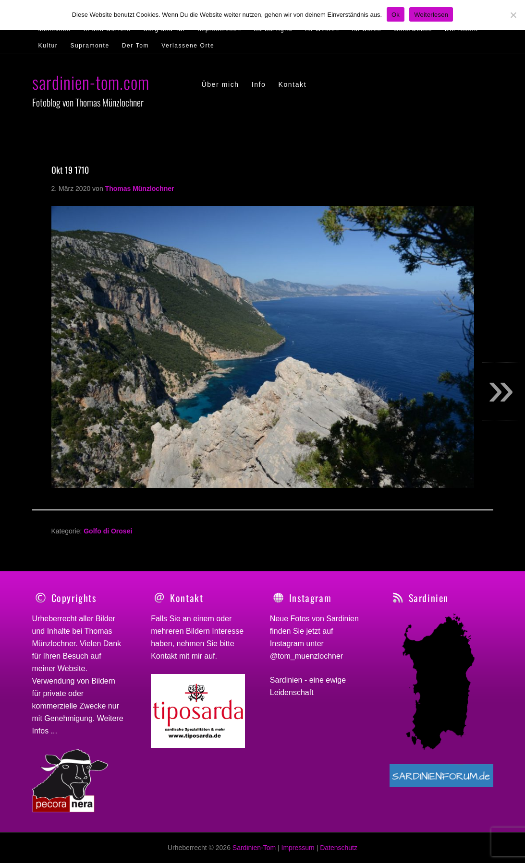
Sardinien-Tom (254, 847)
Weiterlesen (431, 14)
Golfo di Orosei (108, 531)
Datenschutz (338, 847)
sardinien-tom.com (90, 82)
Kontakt (164, 656)
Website (71, 668)
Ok (395, 14)
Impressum (298, 847)
